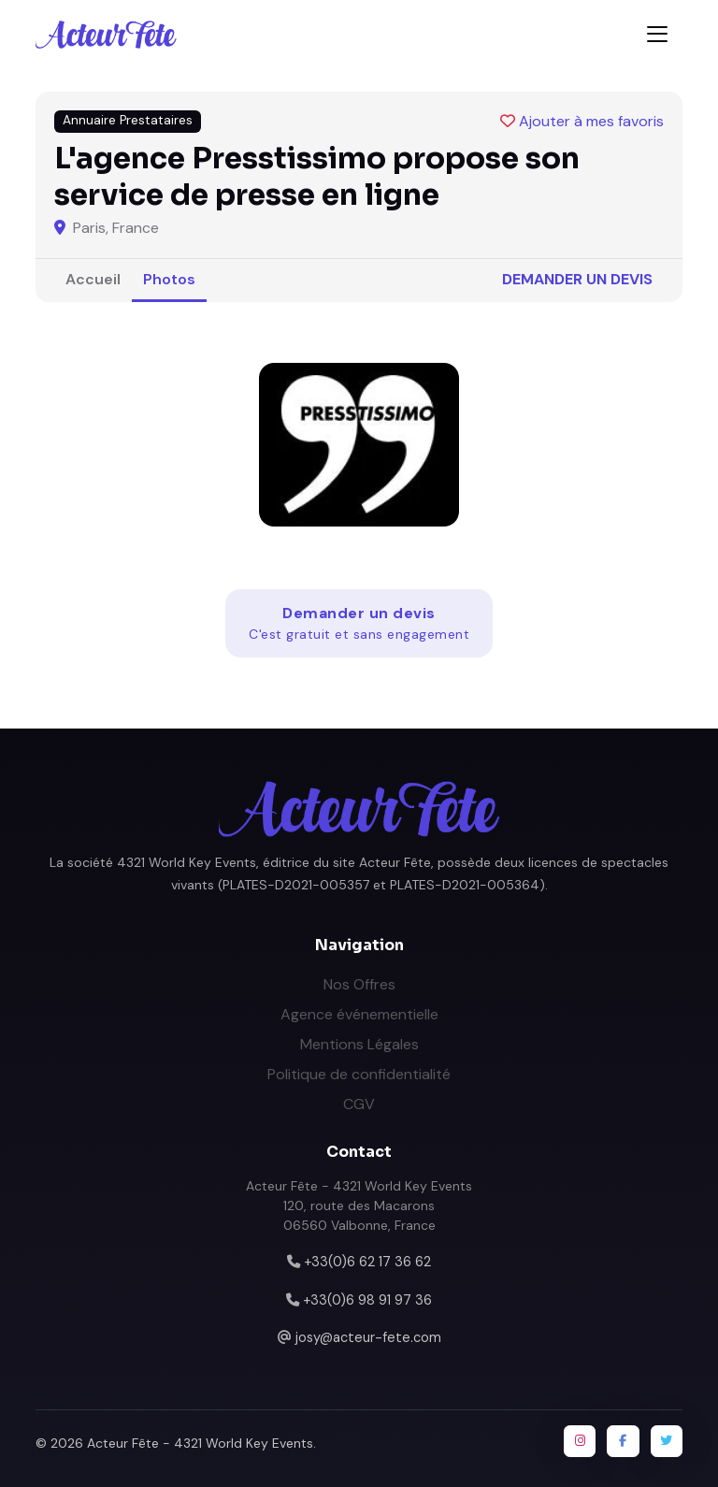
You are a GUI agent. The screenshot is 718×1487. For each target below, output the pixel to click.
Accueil (93, 279)
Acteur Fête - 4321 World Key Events (200, 1443)
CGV (359, 1104)
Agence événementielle (359, 1014)
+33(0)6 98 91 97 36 (367, 1300)
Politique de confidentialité (359, 1074)
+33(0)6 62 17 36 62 (367, 1261)
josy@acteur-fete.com (368, 1337)
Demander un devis (577, 279)
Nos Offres (359, 984)
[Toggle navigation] (657, 34)
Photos (169, 279)
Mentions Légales (359, 1044)
